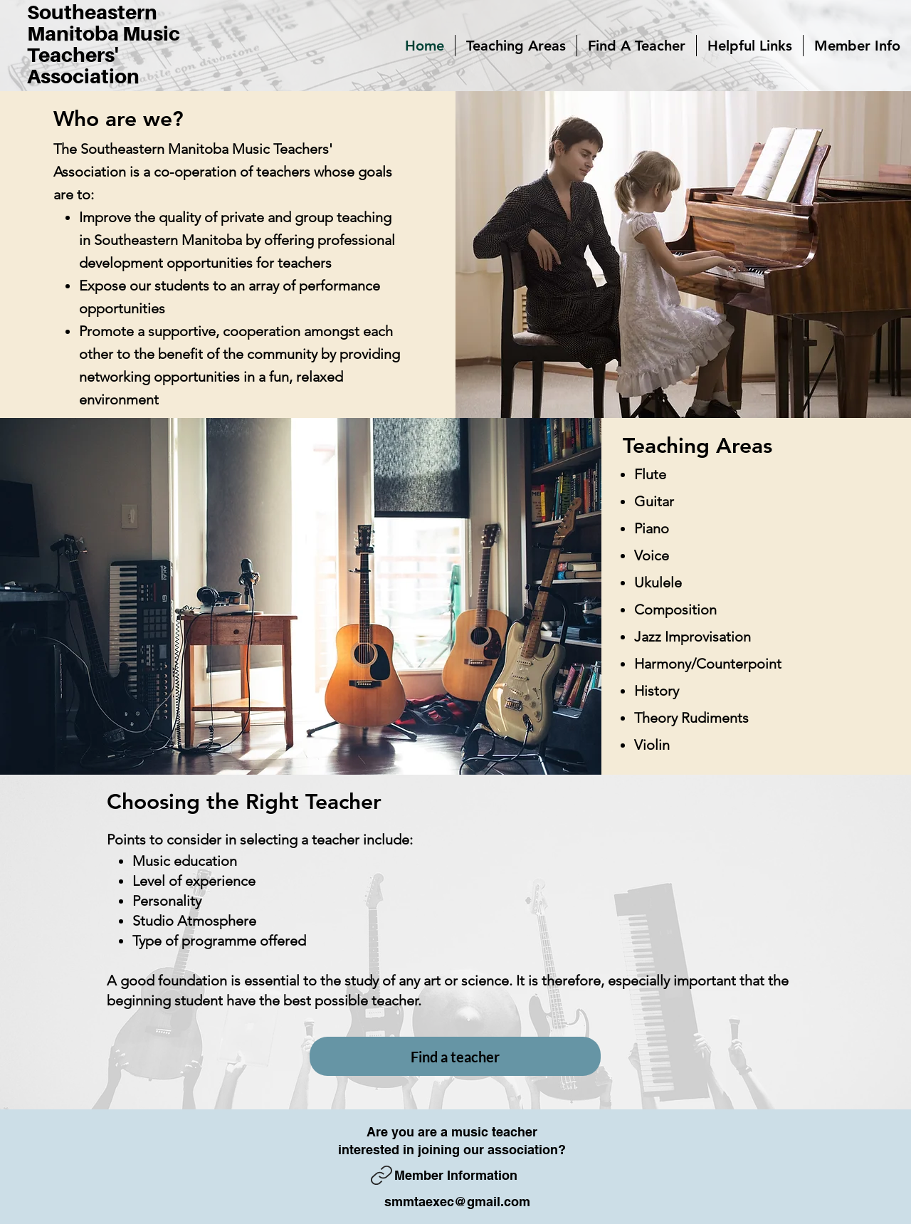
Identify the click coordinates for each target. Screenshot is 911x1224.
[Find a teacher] (455, 1056)
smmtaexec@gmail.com (457, 1201)
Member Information (455, 1175)
